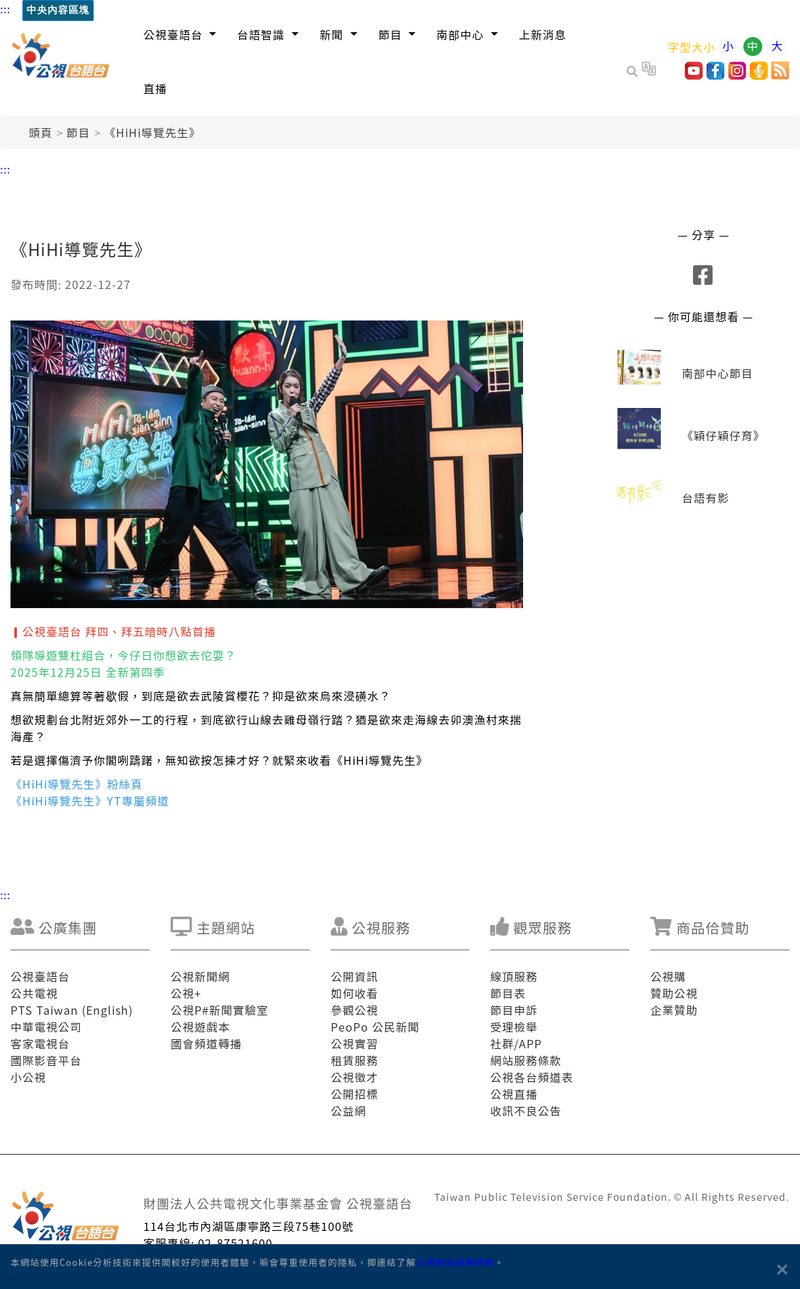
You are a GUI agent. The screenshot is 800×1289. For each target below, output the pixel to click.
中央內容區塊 (58, 10)
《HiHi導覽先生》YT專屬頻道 (89, 800)
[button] (180, 34)
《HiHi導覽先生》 (152, 132)
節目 (78, 132)
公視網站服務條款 (455, 1262)
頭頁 (40, 132)
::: (5, 8)
